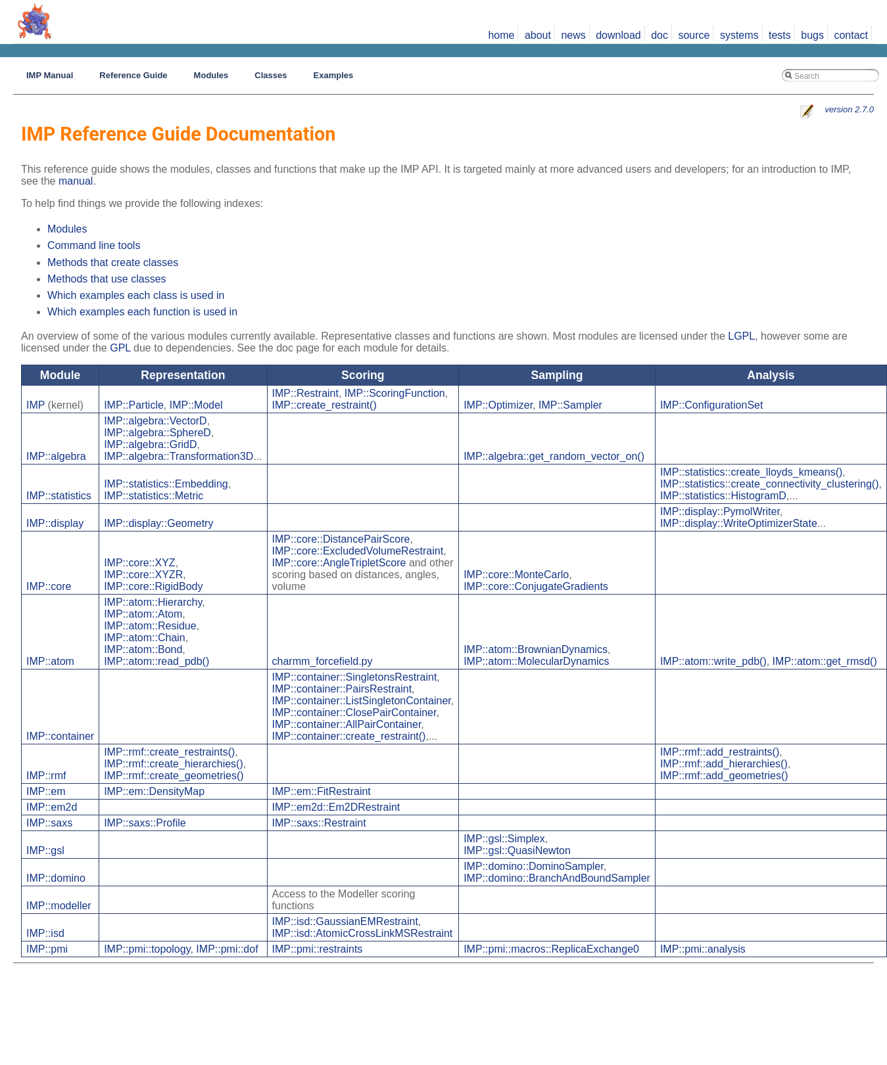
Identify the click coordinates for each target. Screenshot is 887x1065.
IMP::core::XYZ (139, 562)
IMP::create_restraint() (324, 405)
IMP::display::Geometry (158, 523)
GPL (120, 347)
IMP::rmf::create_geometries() (174, 775)
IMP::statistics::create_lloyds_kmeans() (751, 472)
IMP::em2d (51, 807)
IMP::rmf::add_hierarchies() (724, 763)
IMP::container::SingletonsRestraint (354, 677)
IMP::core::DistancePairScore (341, 539)
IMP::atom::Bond (143, 649)
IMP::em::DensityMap (154, 791)
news (573, 35)
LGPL (741, 336)
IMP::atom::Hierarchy (153, 602)
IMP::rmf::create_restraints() (169, 752)
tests (780, 35)
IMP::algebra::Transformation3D (178, 456)
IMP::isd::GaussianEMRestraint (345, 921)
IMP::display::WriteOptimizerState (738, 523)
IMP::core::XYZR (143, 574)
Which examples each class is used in (135, 295)
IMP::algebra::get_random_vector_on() (554, 456)
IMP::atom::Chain (144, 637)
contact (851, 35)
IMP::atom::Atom (143, 614)
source (693, 35)
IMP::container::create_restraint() (349, 736)
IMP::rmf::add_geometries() (724, 775)
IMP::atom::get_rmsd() (825, 661)
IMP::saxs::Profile (144, 822)
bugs (812, 35)
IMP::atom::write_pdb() (713, 661)
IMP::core (48, 586)
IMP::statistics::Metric (153, 495)
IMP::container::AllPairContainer (346, 724)
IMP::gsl (45, 850)
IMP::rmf (46, 775)
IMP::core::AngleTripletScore (339, 562)
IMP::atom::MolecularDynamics (536, 661)
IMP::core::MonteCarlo (516, 574)
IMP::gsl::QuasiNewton (517, 850)
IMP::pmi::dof (227, 949)
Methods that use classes (106, 278)
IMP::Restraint (305, 393)
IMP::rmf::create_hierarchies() (173, 763)
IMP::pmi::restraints (317, 949)
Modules (67, 229)
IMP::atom (50, 661)
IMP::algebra (56, 456)
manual (76, 181)
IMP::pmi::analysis (703, 949)
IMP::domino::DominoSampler (534, 866)
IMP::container (60, 736)
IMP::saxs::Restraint (319, 822)
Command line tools (93, 245)
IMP (35, 405)
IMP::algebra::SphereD (157, 432)
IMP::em (46, 791)
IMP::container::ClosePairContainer (354, 712)
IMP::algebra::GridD (150, 444)
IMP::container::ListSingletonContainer (361, 700)
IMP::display (55, 523)
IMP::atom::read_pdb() (156, 661)
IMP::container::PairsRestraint (342, 688)
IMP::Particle (134, 405)
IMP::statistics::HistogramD (723, 495)
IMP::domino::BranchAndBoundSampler (557, 878)
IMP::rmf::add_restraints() (719, 752)
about (538, 35)
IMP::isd (45, 933)
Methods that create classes (112, 262)
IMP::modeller (58, 905)
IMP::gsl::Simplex (504, 838)
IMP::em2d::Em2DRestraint (336, 807)
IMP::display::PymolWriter (720, 511)
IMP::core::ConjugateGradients (536, 586)
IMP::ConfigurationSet (711, 405)
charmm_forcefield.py (322, 661)
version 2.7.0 (849, 109)
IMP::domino (55, 878)
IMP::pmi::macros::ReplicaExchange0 (551, 949)
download (618, 35)
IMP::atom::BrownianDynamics (536, 649)
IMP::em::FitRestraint (321, 791)
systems (739, 35)
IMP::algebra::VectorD (155, 420)
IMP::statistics (58, 495)
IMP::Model (196, 405)
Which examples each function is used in (142, 311)
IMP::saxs (49, 822)
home (501, 35)
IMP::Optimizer (498, 405)
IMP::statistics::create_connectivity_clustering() (769, 483)
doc (659, 35)
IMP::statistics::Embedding (166, 483)
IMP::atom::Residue (150, 625)
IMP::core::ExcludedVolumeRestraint (358, 550)
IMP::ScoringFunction (395, 393)
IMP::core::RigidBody (153, 586)
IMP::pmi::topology (147, 949)
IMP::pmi (47, 949)
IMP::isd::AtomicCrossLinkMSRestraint (362, 933)
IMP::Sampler (570, 405)
